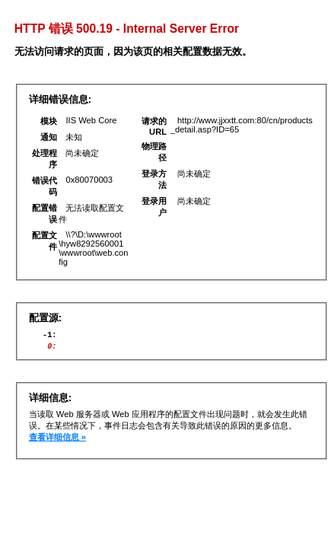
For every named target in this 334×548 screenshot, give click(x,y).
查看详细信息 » (57, 441)
